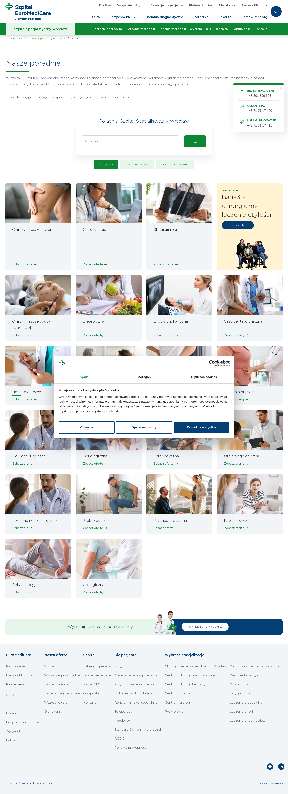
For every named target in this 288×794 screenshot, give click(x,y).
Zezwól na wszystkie (201, 427)
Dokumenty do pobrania (133, 693)
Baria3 (11, 713)
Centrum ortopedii (179, 693)
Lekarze (224, 17)
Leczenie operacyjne (108, 29)
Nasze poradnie (56, 684)
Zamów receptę (254, 17)
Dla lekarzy (227, 5)
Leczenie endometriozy (248, 720)
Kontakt (261, 29)
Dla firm (105, 5)
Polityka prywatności (130, 747)
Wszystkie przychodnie (62, 675)
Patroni (11, 740)
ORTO (11, 695)
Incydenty (122, 720)
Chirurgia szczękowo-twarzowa (254, 666)
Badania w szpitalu (172, 29)
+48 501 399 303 (259, 95)
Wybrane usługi (201, 29)
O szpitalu (223, 29)
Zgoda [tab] (84, 377)
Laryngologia (240, 693)
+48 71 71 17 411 (259, 125)
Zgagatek (13, 731)
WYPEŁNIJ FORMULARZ (205, 626)
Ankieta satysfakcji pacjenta (136, 675)
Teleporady (123, 711)
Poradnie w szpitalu (140, 29)
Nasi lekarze (15, 666)
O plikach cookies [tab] (204, 377)
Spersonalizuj (144, 427)
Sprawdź (238, 225)
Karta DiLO (91, 684)
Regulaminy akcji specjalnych (136, 702)
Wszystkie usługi (129, 5)
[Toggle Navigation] (134, 17)
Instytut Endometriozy (23, 722)
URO (9, 704)
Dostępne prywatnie (175, 164)
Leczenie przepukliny (246, 702)
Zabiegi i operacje (97, 666)
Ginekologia (239, 684)
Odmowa (86, 427)
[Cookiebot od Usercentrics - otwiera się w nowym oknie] (212, 363)
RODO (119, 738)
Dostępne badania (97, 675)
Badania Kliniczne (254, 5)
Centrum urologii (178, 702)
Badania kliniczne (19, 675)
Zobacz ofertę (22, 264)
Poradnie (201, 17)
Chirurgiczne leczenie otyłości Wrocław (196, 666)
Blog (118, 666)
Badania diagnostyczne (165, 17)
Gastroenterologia (244, 675)
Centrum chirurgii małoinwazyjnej (190, 675)
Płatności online (201, 5)
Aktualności (242, 29)
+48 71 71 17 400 (259, 110)
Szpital (95, 17)
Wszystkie (106, 164)
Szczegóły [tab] (144, 377)
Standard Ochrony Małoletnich (138, 729)
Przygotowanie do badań (134, 684)
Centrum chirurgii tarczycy (185, 684)
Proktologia (174, 711)
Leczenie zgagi (241, 711)
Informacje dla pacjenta (165, 5)
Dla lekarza (53, 711)
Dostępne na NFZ (137, 164)
